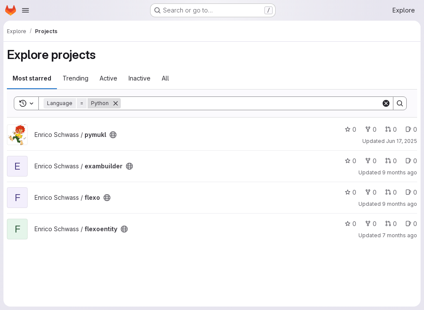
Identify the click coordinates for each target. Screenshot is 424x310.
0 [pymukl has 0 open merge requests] (391, 129)
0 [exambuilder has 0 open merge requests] (391, 160)
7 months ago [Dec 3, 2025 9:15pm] (399, 235)
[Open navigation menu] (25, 10)
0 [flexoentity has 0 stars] (350, 223)
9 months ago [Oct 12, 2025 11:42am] (399, 204)
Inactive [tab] (140, 78)
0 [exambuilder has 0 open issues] (411, 160)
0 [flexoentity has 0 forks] (371, 223)
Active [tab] (108, 78)
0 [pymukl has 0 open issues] (411, 129)
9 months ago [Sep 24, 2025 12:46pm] (399, 172)
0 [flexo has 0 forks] (371, 192)
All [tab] (165, 78)
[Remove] (115, 103)
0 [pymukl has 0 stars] (350, 129)
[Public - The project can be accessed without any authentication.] (113, 134)
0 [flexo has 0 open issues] (411, 192)
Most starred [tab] (32, 78)
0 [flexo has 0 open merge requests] (391, 192)
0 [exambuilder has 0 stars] (350, 160)
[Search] (251, 103)
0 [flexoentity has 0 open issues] (411, 223)
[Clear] (386, 103)
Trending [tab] (75, 78)
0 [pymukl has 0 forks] (371, 129)
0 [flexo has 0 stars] (350, 192)
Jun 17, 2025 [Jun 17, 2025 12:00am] (401, 141)
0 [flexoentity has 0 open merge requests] (391, 223)
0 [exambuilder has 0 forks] (371, 160)
